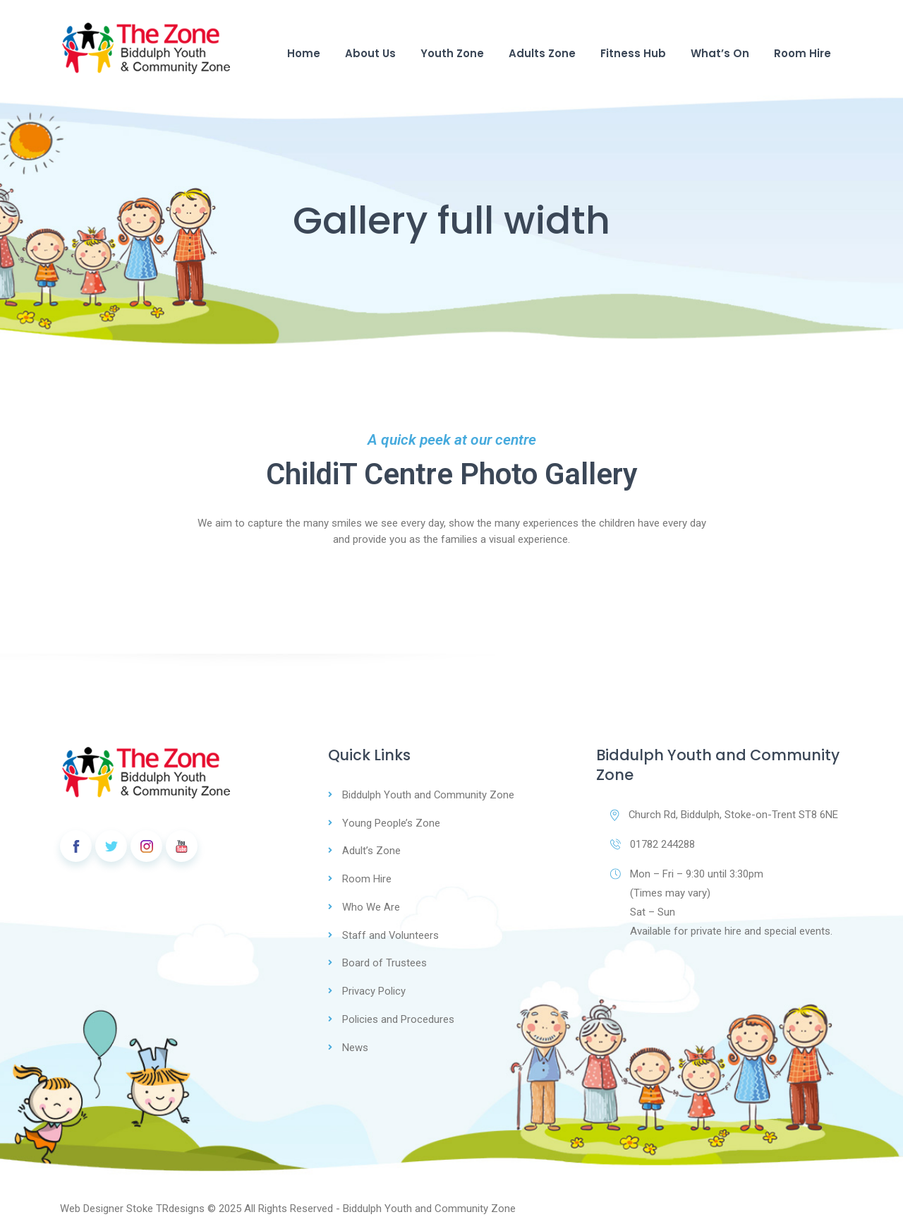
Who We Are (371, 905)
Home (303, 53)
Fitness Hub (633, 53)
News (355, 1042)
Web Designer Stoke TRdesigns (132, 1203)
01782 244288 (652, 844)
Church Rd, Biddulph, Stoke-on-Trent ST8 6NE (724, 814)
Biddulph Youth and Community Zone (428, 795)
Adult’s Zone (371, 850)
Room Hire (802, 53)
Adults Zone (542, 53)
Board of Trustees (384, 960)
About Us (370, 53)
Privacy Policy (374, 987)
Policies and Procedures (398, 1015)
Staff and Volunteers (391, 932)
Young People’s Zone (391, 822)
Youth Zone (452, 53)
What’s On (720, 53)
